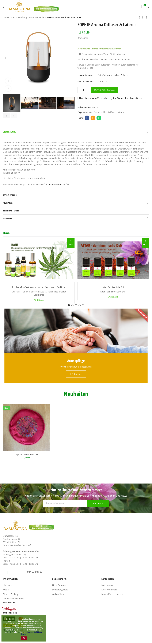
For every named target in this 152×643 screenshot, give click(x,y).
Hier (5, 178)
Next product (147, 17)
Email (93, 118)
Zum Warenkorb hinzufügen (104, 89)
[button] (6, 58)
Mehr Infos (8, 218)
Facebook (87, 118)
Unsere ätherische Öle (58, 184)
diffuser (112, 112)
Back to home (143, 17)
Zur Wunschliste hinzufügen (127, 98)
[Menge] (83, 90)
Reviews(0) (7, 202)
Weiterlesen (39, 300)
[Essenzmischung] (112, 75)
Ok (24, 638)
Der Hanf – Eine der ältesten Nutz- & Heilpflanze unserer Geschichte (38, 287)
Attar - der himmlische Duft (113, 287)
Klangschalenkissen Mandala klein (26, 454)
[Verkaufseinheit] (102, 81)
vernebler (87, 112)
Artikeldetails (10, 195)
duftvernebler (100, 112)
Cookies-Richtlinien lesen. (31, 633)
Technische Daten (11, 210)
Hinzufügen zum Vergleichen (94, 98)
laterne (120, 112)
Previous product (139, 17)
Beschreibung (9, 131)
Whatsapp (98, 118)
